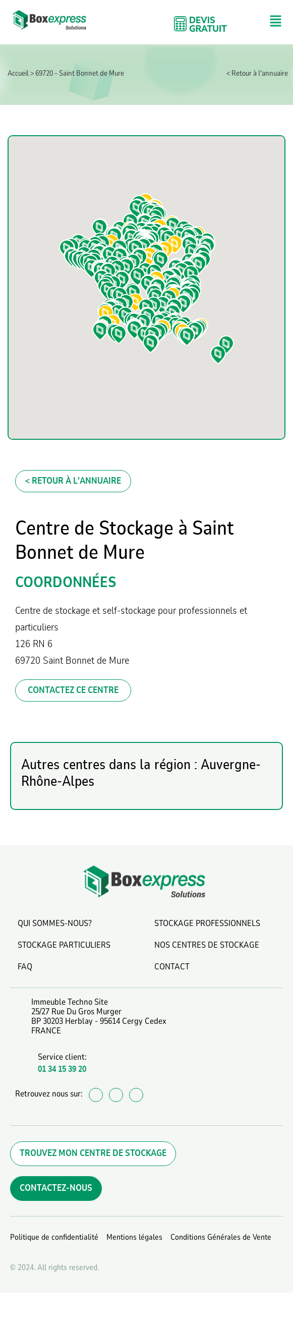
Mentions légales (134, 1237)
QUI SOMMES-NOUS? (55, 923)
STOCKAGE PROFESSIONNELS (207, 923)
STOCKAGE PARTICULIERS (64, 945)
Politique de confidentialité (54, 1237)
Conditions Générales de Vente (220, 1237)
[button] (275, 22)
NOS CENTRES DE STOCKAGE (206, 945)
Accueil (18, 73)
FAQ (25, 966)
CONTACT (172, 966)
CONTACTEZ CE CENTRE (73, 690)
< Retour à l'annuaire (257, 73)
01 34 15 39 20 (62, 1069)
